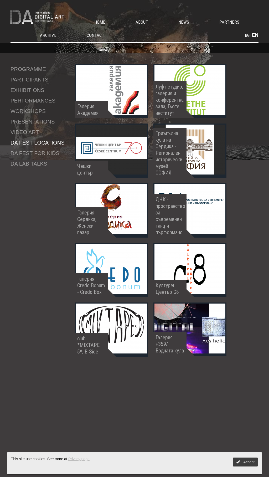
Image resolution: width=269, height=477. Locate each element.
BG (247, 35)
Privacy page (79, 459)
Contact (95, 35)
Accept (245, 462)
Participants (30, 80)
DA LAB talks (29, 164)
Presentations (33, 122)
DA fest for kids (35, 153)
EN (255, 35)
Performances (33, 101)
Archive (48, 35)
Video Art (25, 132)
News (183, 22)
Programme (28, 69)
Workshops (28, 111)
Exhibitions (27, 90)
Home (99, 22)
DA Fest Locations (38, 143)
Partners (229, 22)
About (142, 22)
